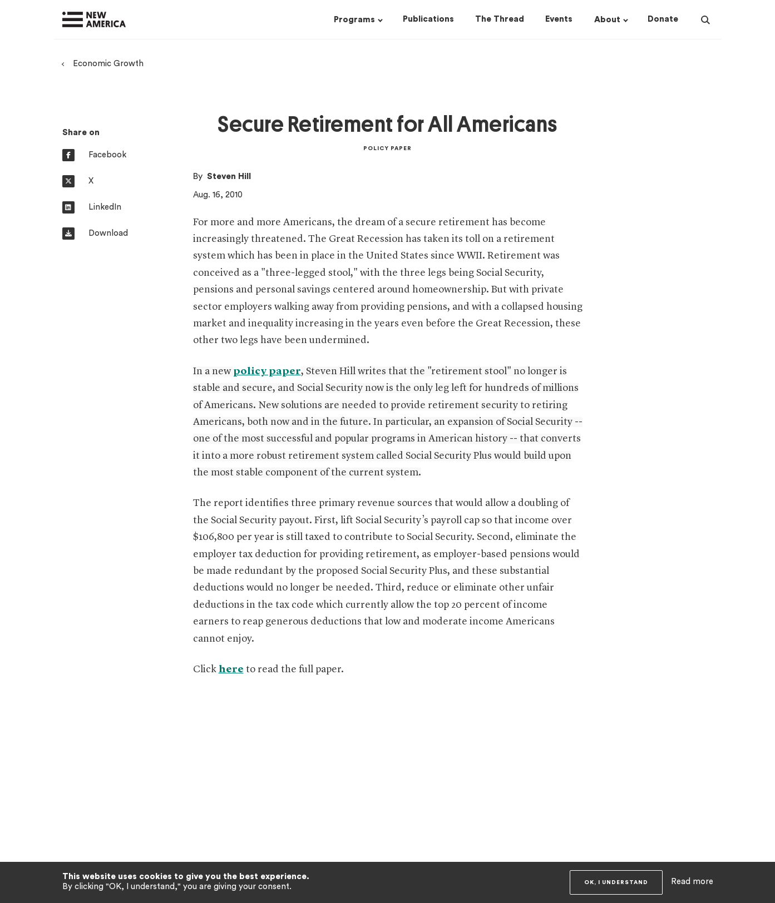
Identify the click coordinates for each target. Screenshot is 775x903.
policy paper (267, 371)
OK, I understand (616, 882)
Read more (692, 881)
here (231, 669)
